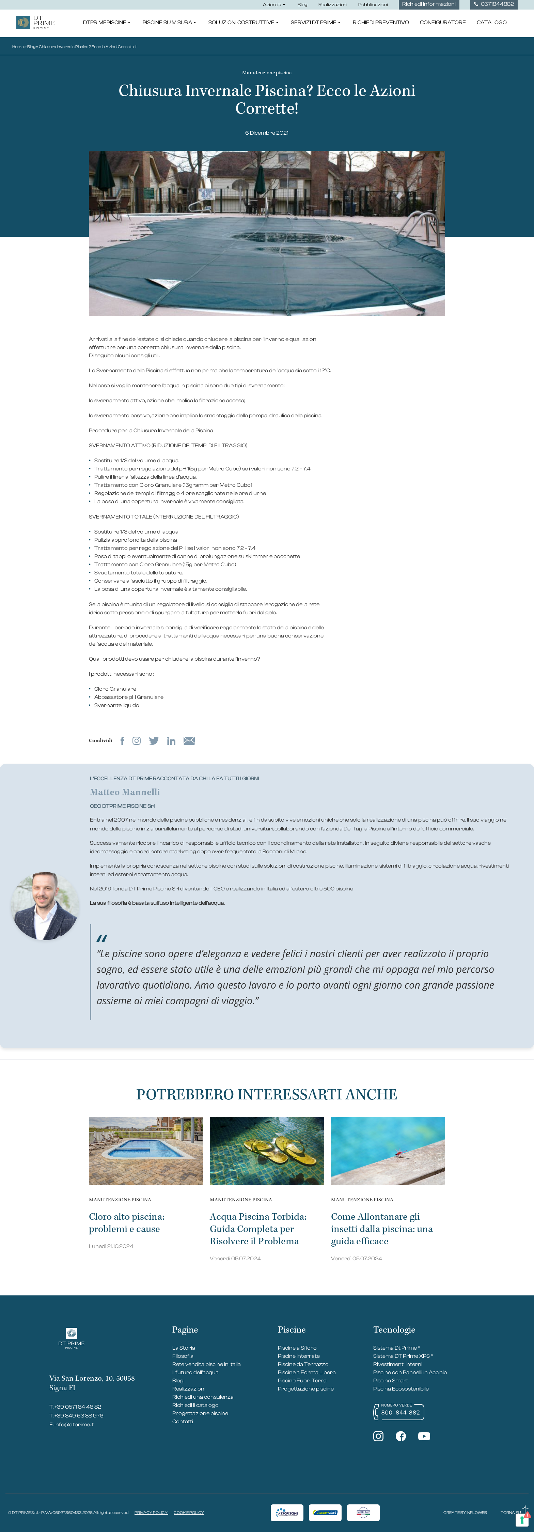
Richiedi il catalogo (195, 1405)
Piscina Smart (390, 1381)
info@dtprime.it (74, 1425)
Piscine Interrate (299, 1356)
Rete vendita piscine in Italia (206, 1364)
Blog (303, 4)
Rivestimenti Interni (397, 1364)
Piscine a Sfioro (297, 1348)
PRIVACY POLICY (151, 1512)
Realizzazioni (332, 4)
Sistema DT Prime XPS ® (403, 1356)
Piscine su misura (170, 24)
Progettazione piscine (200, 1413)
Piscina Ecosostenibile (401, 1389)
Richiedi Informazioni (429, 4)
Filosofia (182, 1356)
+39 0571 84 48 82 (77, 1407)
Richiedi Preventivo (381, 24)
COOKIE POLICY (189, 1512)
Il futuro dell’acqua (195, 1372)
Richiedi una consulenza (203, 1397)
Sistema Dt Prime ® (396, 1348)
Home (18, 46)
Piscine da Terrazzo (303, 1364)
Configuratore (443, 24)
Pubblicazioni (373, 4)
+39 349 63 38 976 (79, 1416)
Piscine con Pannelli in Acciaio (410, 1372)
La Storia (183, 1348)
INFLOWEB (477, 1512)
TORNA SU (515, 1512)
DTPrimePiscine (107, 24)
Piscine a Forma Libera (307, 1372)
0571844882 (494, 4)
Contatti (182, 1421)
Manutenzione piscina (267, 73)
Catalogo (492, 24)
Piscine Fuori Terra (302, 1381)
